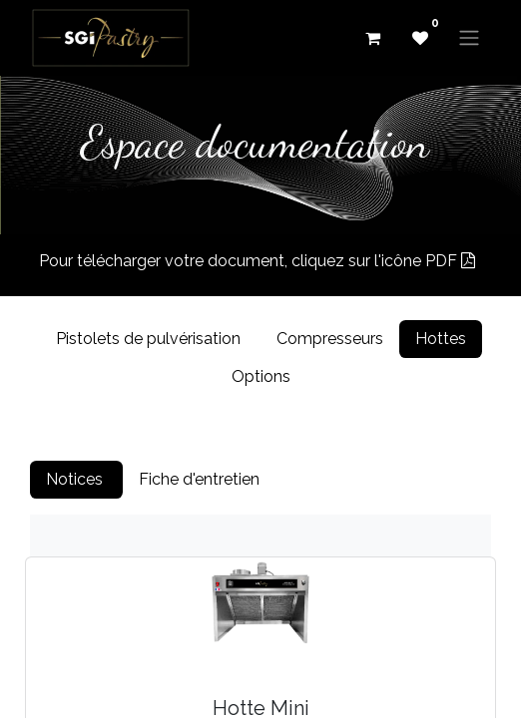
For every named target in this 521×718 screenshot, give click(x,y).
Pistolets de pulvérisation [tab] (150, 338)
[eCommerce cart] (372, 38)
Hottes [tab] (440, 338)
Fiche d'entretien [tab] (201, 479)
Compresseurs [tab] (329, 338)
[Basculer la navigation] (469, 38)
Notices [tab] (76, 479)
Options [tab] (261, 376)
